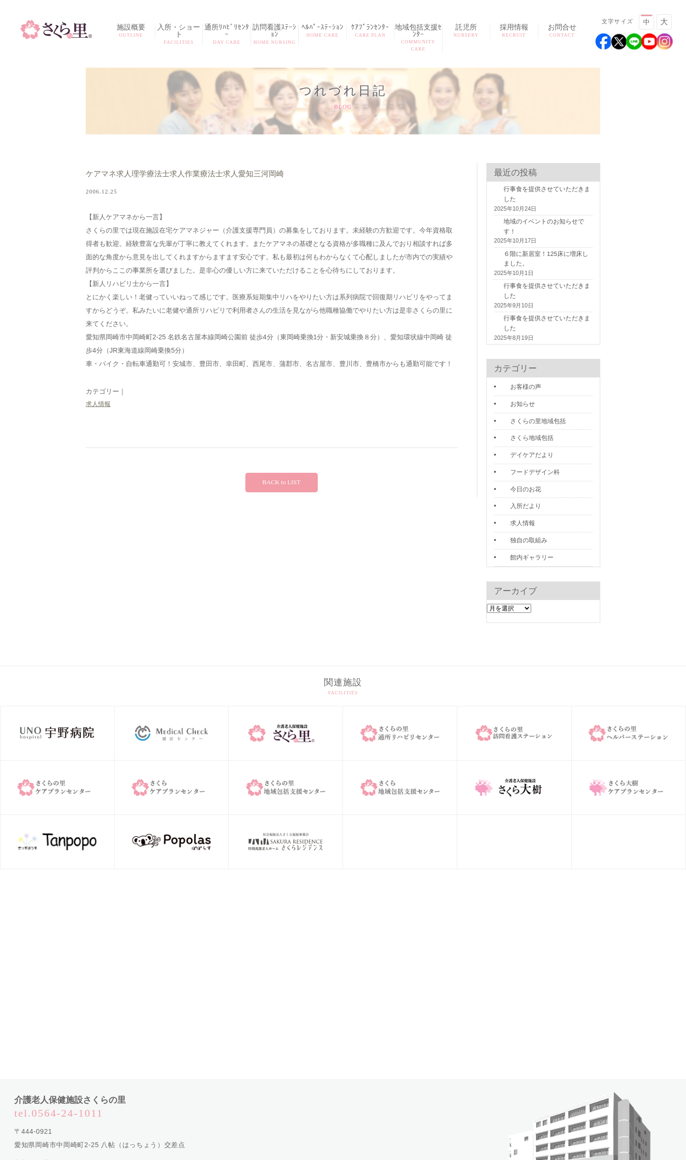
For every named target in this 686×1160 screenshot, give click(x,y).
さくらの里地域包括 (526, 374)
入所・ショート (179, 35)
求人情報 (99, 404)
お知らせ (512, 358)
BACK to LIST (281, 483)
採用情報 (514, 31)
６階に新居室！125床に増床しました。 (539, 246)
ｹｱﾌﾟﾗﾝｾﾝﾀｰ (370, 31)
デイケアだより (521, 407)
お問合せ (562, 31)
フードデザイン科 (523, 423)
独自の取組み (518, 489)
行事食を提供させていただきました (539, 197)
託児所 (466, 31)
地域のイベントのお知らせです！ (537, 219)
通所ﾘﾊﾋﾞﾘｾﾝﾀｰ (227, 35)
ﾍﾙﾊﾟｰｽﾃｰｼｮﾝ (322, 31)
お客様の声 (515, 342)
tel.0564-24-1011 (58, 1060)
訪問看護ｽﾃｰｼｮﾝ (275, 35)
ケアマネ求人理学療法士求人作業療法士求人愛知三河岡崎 (209, 174)
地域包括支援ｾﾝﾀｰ (418, 38)
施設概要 (131, 31)
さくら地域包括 (521, 391)
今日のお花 (515, 440)
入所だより (515, 456)
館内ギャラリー (521, 505)
